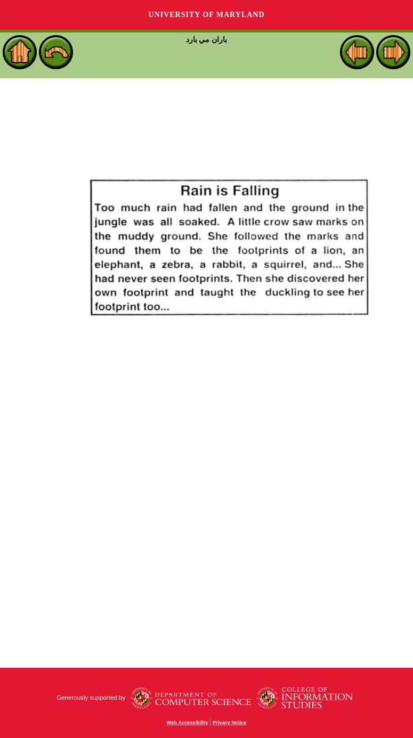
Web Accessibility (187, 722)
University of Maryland (206, 15)
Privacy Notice (230, 722)
